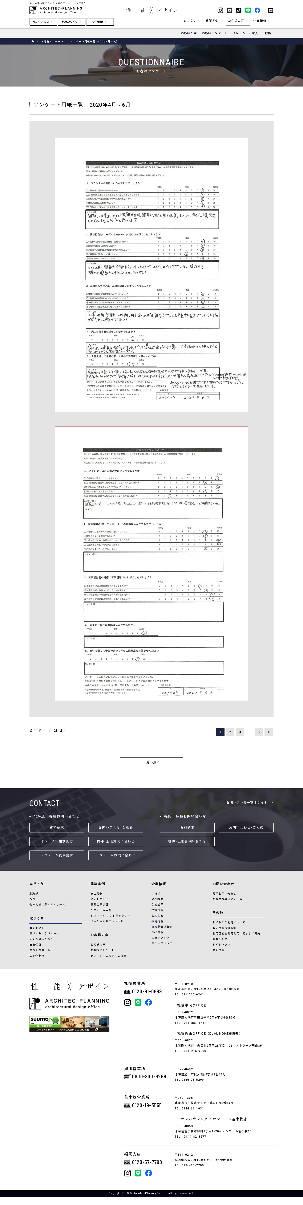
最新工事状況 (99, 905)
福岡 (32, 899)
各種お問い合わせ (225, 894)
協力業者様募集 (162, 927)
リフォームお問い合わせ (116, 855)
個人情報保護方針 (225, 928)
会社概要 (157, 899)
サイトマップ (221, 945)
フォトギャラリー (102, 899)
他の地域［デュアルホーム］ (48, 905)
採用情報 (157, 921)
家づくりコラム (39, 950)
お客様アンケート (52, 41)
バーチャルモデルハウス (106, 921)
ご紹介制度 (36, 956)
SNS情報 (157, 932)
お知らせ (157, 916)
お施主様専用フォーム (227, 899)
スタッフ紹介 (160, 938)
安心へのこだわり (41, 939)
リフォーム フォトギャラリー (110, 916)
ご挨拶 (156, 894)
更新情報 (219, 950)
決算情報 (157, 910)
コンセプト (36, 928)
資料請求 (57, 827)
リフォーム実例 (100, 910)
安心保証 (35, 945)
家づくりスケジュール (44, 934)
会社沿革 (157, 905)
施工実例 (96, 894)
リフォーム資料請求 (57, 855)
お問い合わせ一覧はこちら (246, 802)
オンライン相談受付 (57, 841)
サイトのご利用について (229, 922)
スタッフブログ (162, 943)
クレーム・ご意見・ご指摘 (108, 956)
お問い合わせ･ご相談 (115, 827)
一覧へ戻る (151, 762)
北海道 (34, 894)
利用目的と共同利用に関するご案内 (236, 934)
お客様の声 (97, 945)
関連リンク (220, 939)
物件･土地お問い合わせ (116, 841)
